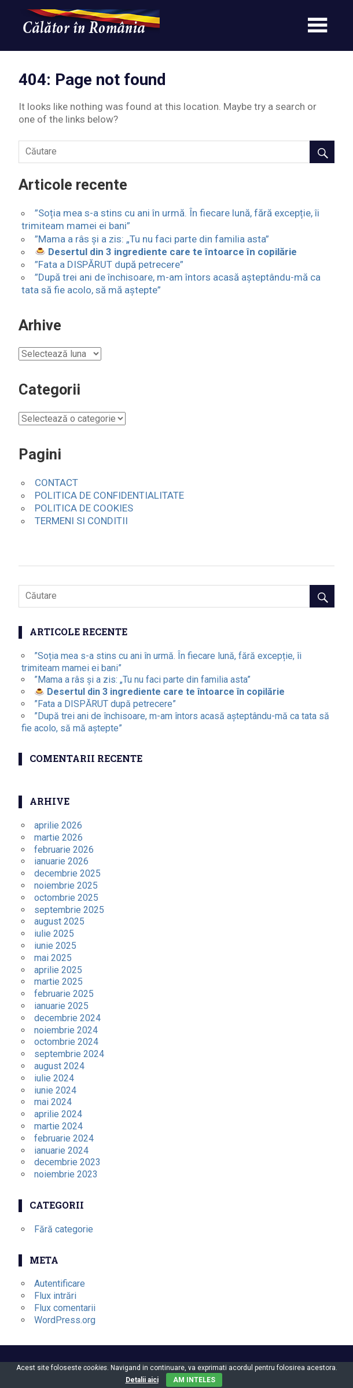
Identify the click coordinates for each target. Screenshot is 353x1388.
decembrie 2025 (67, 873)
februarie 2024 (64, 1138)
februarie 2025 (64, 993)
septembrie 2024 (69, 1053)
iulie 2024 (54, 1078)
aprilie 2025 (58, 969)
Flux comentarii (64, 1307)
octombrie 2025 (66, 897)
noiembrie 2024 (66, 1030)
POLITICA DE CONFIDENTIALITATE (109, 495)
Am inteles (194, 1380)
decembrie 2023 (67, 1162)
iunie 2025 (55, 945)
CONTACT (56, 482)
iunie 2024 (55, 1090)
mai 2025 (53, 957)
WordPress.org (64, 1320)
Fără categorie (63, 1229)
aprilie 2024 (58, 1114)
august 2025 (59, 921)
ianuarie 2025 (61, 1005)
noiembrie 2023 (66, 1174)
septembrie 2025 (69, 909)
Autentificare (59, 1283)
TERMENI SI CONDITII (81, 521)
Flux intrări (55, 1295)
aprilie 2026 (58, 825)
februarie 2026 (64, 849)
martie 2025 (58, 981)
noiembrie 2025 (66, 885)
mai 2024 (53, 1101)
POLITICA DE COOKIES (84, 508)
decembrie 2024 (67, 1018)
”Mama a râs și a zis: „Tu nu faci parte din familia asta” (152, 239)
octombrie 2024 (66, 1041)
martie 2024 (58, 1126)
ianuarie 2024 (61, 1150)
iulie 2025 (54, 933)
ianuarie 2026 (61, 861)
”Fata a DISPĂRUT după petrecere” (109, 264)
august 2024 (59, 1066)
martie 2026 (58, 837)
